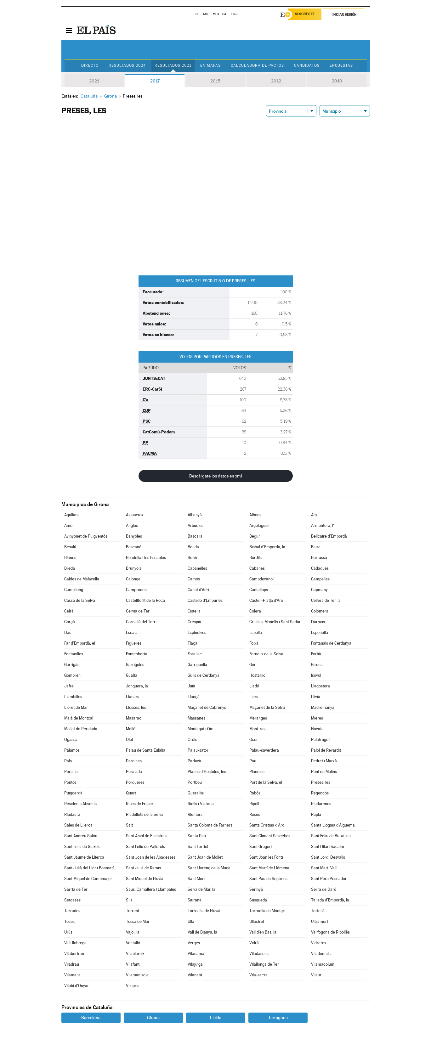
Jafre (69, 686)
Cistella (194, 611)
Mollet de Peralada (80, 729)
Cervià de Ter (138, 611)
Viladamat (197, 953)
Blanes (70, 558)
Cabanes (257, 568)
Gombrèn (72, 675)
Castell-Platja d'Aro (266, 600)
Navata (317, 729)
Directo (88, 66)
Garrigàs (71, 665)
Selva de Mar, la (201, 889)
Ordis (192, 739)
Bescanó (133, 547)
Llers (253, 697)
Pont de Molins (324, 772)
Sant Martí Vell (324, 868)
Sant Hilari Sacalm (327, 846)
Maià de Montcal (78, 718)
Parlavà (194, 761)
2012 (276, 81)
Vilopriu (132, 986)
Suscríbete (306, 15)
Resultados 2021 (172, 66)
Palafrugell (320, 739)
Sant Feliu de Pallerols (145, 846)
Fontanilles (73, 654)
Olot (129, 739)
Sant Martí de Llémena (269, 868)
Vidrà (254, 943)
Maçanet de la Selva (267, 707)
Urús (68, 932)
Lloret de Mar (76, 707)
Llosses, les (136, 707)
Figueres (133, 643)
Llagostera (320, 686)
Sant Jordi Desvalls (328, 857)
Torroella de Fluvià (204, 911)
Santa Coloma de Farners (210, 825)
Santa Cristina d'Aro (266, 825)
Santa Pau (197, 836)
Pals (68, 761)
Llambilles (73, 697)
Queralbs (196, 793)
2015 (215, 81)
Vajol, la (132, 932)
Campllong (73, 590)
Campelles (320, 579)
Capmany (319, 590)
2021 (94, 81)
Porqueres (135, 782)
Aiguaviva (134, 515)
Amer (69, 525)
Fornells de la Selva (266, 654)
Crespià (194, 622)
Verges (194, 943)
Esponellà (319, 632)
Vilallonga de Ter (264, 964)
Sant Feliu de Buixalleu (331, 836)
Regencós (320, 793)
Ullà (191, 921)
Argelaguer (259, 525)
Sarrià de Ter (76, 889)
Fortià (316, 654)
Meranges (258, 718)
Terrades (72, 911)
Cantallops (258, 590)
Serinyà (256, 889)
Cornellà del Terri (141, 622)
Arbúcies (195, 525)
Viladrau (71, 964)
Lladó (254, 686)
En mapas (210, 66)
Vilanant (195, 975)
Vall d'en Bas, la (262, 932)
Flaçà (192, 643)
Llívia (315, 697)
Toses (69, 921)
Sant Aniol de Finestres (146, 836)
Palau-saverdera (264, 750)
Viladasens (259, 953)
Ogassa (70, 739)
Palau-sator (198, 750)
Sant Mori (196, 879)
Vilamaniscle (137, 975)
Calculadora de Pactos (257, 66)
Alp (314, 515)
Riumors (195, 814)
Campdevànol (261, 579)
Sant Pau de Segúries (268, 879)
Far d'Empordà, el (79, 643)
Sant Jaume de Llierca (84, 857)
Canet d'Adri (198, 590)
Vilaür (316, 975)
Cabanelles (197, 568)
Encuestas (342, 66)
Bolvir (193, 558)
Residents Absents (80, 804)
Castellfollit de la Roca (145, 600)
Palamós (72, 750)
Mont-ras (257, 729)
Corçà (69, 622)
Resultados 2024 (126, 66)
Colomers (319, 611)
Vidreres (318, 943)
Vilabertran (74, 953)
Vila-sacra (258, 975)
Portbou (195, 782)
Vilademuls (321, 953)
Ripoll (254, 804)
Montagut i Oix (200, 729)
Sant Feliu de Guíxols (82, 846)
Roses (254, 814)
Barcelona (90, 1017)
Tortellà (318, 911)
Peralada (134, 772)
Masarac (133, 718)
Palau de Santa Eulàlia (145, 750)
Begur (254, 536)
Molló (130, 729)
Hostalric (257, 675)
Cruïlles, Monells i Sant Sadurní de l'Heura (277, 622)
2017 (155, 81)
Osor (253, 739)
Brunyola (134, 568)
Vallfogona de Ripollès (330, 932)
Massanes (196, 718)
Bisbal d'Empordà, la (267, 547)
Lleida (215, 1017)
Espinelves (197, 632)
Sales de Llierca (78, 825)
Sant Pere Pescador (329, 879)
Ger (252, 665)
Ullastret (256, 921)
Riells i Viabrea (201, 804)
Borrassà (319, 558)
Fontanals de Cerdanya (331, 643)
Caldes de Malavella (81, 579)
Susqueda (258, 900)
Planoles (256, 772)
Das (67, 632)
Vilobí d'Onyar (76, 986)
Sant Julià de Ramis (143, 868)
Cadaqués (320, 568)
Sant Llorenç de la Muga (209, 868)
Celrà (69, 611)
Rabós (254, 793)
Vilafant (132, 964)
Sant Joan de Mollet (205, 857)
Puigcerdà (73, 793)
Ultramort (319, 921)
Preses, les (320, 782)
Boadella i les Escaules (146, 558)
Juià (191, 686)
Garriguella (197, 665)
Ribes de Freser (139, 804)
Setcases (72, 900)
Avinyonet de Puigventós (85, 536)
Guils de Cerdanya (203, 675)
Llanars (132, 697)
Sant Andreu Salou (80, 836)
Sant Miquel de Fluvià (144, 879)
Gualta (131, 675)
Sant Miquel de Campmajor (88, 879)
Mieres (317, 718)
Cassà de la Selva (79, 600)
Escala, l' (133, 632)
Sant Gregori (260, 846)
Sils (129, 900)
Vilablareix (135, 953)
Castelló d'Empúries (205, 600)
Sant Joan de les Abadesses (150, 857)
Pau (252, 761)
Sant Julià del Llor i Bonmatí (89, 868)
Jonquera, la (137, 686)
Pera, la (71, 772)
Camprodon (136, 590)
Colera (255, 611)
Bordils (255, 558)
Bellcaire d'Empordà (329, 536)
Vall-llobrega (75, 943)
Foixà (253, 643)
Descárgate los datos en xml (215, 476)
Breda (69, 568)
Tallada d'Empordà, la (330, 900)
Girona (317, 665)
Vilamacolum (322, 964)
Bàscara (195, 536)
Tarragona (278, 1017)
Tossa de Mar (138, 921)
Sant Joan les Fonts (266, 857)
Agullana (72, 515)
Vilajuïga (195, 964)
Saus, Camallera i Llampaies (151, 889)
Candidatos (307, 66)
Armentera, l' (322, 525)
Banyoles (134, 536)
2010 (337, 81)
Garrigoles (135, 665)
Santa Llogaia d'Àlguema (333, 825)
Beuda (193, 547)
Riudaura (72, 814)
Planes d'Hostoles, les (207, 772)
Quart (131, 793)
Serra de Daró (323, 889)
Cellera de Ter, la (326, 600)
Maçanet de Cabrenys (207, 707)
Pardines (134, 761)
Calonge (133, 579)
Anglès (132, 525)
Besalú (70, 547)
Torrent (132, 911)
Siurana (194, 900)
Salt (129, 825)
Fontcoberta (136, 654)
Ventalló (133, 943)
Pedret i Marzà (324, 761)
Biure (315, 547)
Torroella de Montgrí (267, 911)
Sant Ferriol (198, 846)
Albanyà (195, 515)
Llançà (194, 697)
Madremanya (322, 707)
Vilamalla (72, 975)
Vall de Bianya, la (202, 932)
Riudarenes (321, 804)
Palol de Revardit (326, 750)
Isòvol (316, 675)
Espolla (255, 632)
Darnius (318, 622)
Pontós (70, 782)
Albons (255, 515)
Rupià (316, 814)
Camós (194, 579)
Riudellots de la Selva (144, 814)
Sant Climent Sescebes (269, 836)
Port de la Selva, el (265, 782)
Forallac (195, 654)
